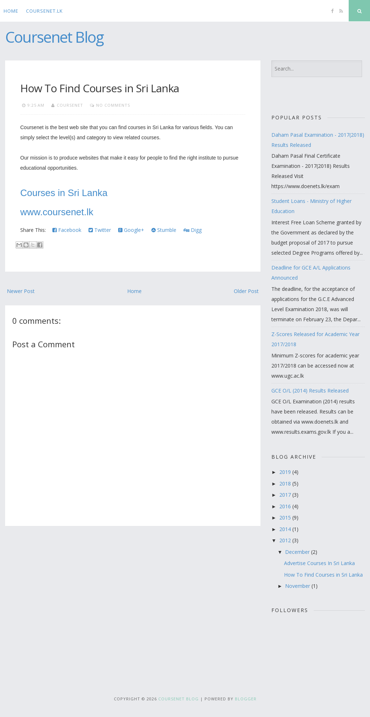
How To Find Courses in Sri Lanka (99, 88)
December (298, 551)
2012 (285, 540)
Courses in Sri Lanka (63, 192)
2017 (285, 494)
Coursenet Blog (54, 36)
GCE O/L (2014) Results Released (310, 390)
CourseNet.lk (44, 11)
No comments (113, 105)
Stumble (163, 229)
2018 (285, 483)
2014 (285, 529)
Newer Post (21, 291)
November (298, 585)
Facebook (66, 229)
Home (11, 11)
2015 (285, 517)
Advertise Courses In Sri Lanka (319, 563)
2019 (285, 471)
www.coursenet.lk (58, 212)
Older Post (246, 291)
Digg (193, 229)
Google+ (131, 229)
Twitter (100, 229)
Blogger (246, 698)
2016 (285, 506)
